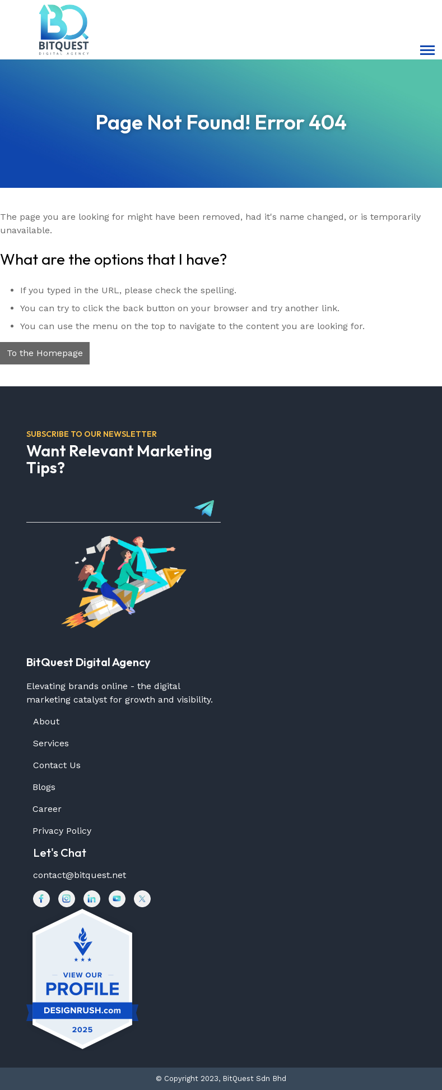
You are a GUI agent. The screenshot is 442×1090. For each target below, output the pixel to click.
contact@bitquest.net (79, 875)
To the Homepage (45, 353)
